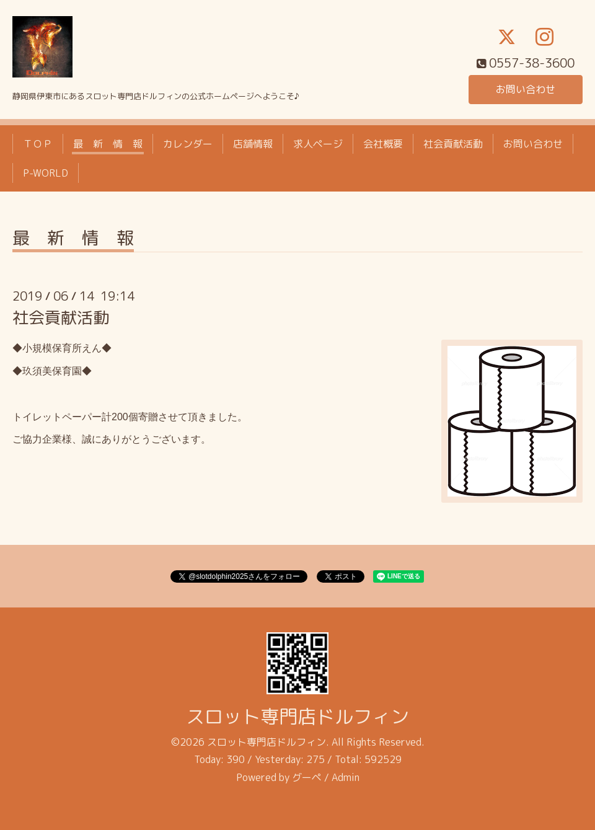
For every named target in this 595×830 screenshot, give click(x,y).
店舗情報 (253, 144)
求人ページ (318, 144)
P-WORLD (45, 173)
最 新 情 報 (108, 144)
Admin (345, 777)
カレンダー (188, 144)
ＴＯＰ (38, 144)
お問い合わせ (525, 89)
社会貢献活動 (453, 144)
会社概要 (383, 144)
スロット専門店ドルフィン (297, 717)
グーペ (307, 777)
